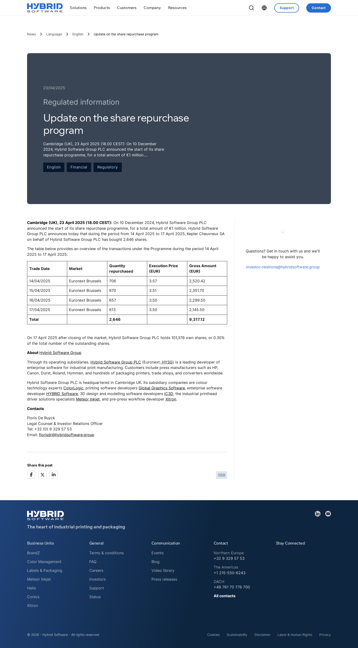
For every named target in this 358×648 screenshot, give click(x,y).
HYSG (167, 362)
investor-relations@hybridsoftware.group (283, 267)
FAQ (92, 561)
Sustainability (237, 635)
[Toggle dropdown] (78, 7)
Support (287, 8)
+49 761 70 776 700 (232, 587)
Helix (31, 588)
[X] (42, 475)
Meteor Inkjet (88, 399)
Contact (318, 8)
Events (157, 552)
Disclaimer (262, 635)
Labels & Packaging (44, 570)
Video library (162, 570)
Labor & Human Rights (295, 635)
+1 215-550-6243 (229, 572)
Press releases (164, 579)
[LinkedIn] (54, 475)
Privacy (325, 635)
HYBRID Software (62, 393)
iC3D (168, 393)
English (77, 34)
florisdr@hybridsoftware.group (66, 434)
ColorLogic (73, 388)
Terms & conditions (106, 552)
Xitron (170, 399)
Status (95, 596)
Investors (97, 579)
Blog (155, 561)
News (31, 34)
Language (54, 34)
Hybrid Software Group (60, 352)
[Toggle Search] (251, 8)
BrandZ (33, 552)
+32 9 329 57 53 (229, 558)
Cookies (213, 635)
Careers (96, 570)
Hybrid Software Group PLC (115, 362)
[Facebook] (31, 475)
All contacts (225, 595)
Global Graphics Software (162, 388)
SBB (222, 475)
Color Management (44, 561)
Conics (33, 596)
